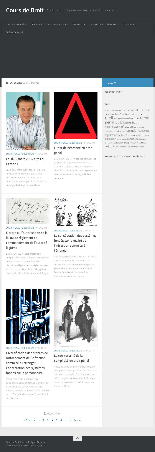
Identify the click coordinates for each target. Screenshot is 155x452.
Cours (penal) (13, 154)
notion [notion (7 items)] (147, 135)
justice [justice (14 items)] (145, 130)
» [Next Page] (70, 420)
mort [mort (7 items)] (142, 135)
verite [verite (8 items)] (127, 147)
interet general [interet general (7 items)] (138, 127)
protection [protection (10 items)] (120, 142)
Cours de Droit (24, 10)
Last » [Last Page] (77, 420)
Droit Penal (77, 24)
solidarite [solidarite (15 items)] (110, 146)
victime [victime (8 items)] (134, 147)
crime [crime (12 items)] (139, 114)
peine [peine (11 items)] (137, 139)
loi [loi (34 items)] (125, 134)
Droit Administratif (15, 24)
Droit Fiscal (112, 24)
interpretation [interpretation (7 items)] (110, 131)
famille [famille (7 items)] (139, 123)
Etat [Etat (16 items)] (134, 122)
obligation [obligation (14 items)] (110, 138)
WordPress (23, 445)
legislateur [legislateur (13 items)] (111, 135)
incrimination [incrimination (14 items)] (112, 126)
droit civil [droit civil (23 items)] (134, 118)
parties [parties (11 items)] (130, 139)
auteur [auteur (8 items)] (130, 110)
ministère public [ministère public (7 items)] (134, 135)
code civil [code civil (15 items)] (139, 110)
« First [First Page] (27, 420)
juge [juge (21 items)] (118, 130)
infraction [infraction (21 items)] (126, 126)
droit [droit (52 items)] (109, 117)
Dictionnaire (128, 24)
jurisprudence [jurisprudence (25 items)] (132, 130)
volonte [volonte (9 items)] (140, 146)
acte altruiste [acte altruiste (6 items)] (109, 110)
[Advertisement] (77, 57)
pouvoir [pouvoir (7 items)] (143, 139)
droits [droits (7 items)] (117, 123)
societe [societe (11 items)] (142, 142)
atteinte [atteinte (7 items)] (124, 110)
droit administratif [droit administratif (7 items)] (121, 119)
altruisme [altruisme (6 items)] (118, 110)
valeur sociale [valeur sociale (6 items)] (120, 147)
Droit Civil (35, 24)
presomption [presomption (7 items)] (110, 143)
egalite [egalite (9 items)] (128, 123)
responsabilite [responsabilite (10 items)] (132, 142)
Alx (40, 445)
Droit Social (95, 24)
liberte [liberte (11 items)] (120, 135)
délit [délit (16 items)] (122, 122)
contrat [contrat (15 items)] (115, 114)
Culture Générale (14, 32)
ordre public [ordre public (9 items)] (122, 139)
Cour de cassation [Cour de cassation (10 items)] (128, 114)
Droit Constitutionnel (57, 24)
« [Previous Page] (34, 420)
